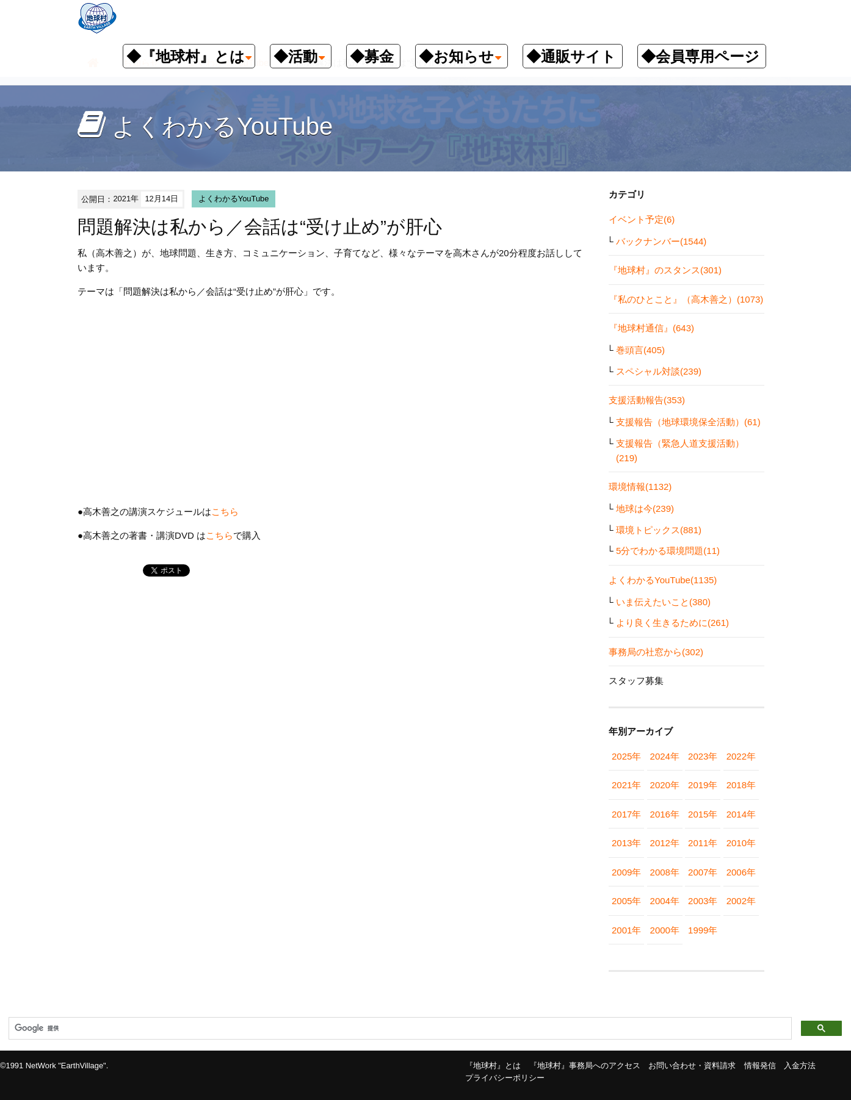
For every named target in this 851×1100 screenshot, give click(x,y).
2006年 (741, 872)
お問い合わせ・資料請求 (692, 1065)
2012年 (664, 843)
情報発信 (760, 1065)
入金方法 (800, 1065)
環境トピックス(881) (658, 530)
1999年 (702, 930)
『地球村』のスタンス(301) (665, 270)
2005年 (626, 901)
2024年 (664, 756)
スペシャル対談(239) (658, 371)
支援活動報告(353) (647, 400)
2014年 (741, 814)
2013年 (626, 843)
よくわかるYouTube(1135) (663, 580)
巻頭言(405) (640, 350)
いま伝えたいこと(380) (663, 602)
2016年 (664, 814)
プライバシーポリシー (505, 1077)
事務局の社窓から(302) (656, 652)
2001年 (626, 930)
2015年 (702, 814)
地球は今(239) (645, 508)
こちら (225, 511)
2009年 (626, 872)
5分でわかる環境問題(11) (668, 550)
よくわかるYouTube (233, 198)
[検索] (399, 1029)
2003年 (702, 901)
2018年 (741, 785)
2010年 (741, 843)
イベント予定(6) (642, 219)
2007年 (702, 872)
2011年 (702, 843)
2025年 (626, 756)
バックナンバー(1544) (661, 241)
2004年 (664, 901)
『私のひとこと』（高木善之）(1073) (686, 299)
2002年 (741, 901)
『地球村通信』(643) (651, 328)
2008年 (664, 872)
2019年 (702, 785)
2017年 (626, 814)
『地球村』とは (493, 1065)
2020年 (664, 785)
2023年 (702, 756)
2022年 (741, 756)
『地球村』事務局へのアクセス (584, 1065)
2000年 (664, 930)
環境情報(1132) (640, 486)
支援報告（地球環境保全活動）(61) (688, 422)
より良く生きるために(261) (672, 622)
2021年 (626, 785)
